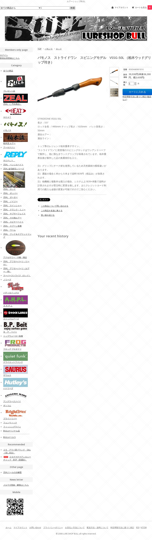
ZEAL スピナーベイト (13, 221)
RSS (137, 527)
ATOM (144, 527)
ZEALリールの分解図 (12, 472)
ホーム (8, 527)
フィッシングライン (12, 426)
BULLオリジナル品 (11, 430)
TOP (40, 48)
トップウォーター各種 (13, 336)
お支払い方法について (75, 527)
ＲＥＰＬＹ (9, 160)
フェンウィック (10, 422)
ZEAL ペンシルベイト (13, 164)
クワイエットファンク (13, 362)
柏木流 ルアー (9, 143)
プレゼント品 (9, 91)
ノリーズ (7, 279)
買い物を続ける (48, 215)
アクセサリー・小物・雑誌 (15, 257)
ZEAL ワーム (9, 230)
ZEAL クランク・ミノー (14, 209)
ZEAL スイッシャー (12, 205)
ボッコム (7, 405)
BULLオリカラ (9, 437)
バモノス (49, 48)
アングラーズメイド (12, 401)
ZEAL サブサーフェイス (14, 213)
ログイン (4, 55)
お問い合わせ (35, 527)
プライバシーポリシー (53, 527)
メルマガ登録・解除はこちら (16, 485)
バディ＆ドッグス (11, 292)
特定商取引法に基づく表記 (122, 527)
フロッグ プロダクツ (12, 349)
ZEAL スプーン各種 (12, 226)
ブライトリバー (10, 418)
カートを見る (143, 7)
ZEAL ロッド (9, 189)
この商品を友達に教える (51, 210)
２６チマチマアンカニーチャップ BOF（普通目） (17, 458)
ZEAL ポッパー (10, 193)
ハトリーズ (8, 388)
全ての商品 (8, 70)
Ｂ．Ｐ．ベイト (10, 332)
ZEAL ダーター (10, 197)
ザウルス (7, 375)
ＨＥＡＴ (7, 117)
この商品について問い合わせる (54, 206)
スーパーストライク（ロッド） (17, 275)
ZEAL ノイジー (10, 201)
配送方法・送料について (97, 527)
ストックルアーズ (11, 318)
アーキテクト (9, 147)
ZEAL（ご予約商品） (12, 104)
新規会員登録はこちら (10, 58)
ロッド (59, 48)
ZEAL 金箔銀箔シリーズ (13, 168)
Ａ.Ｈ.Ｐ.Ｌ (8, 305)
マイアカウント (121, 7)
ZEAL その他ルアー (12, 217)
